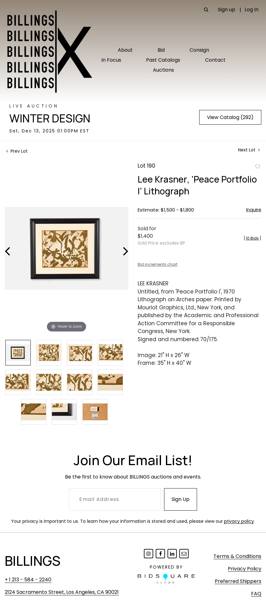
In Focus (111, 60)
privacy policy (239, 521)
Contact (215, 60)
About (125, 50)
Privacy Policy (244, 568)
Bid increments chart (157, 264)
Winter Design (49, 118)
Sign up (226, 9)
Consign (199, 50)
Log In (252, 9)
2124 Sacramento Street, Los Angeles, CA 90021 (62, 592)
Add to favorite (257, 166)
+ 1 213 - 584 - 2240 (28, 579)
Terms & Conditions (237, 556)
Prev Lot (17, 151)
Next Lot (249, 150)
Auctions (163, 70)
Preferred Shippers (238, 581)
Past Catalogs (163, 60)
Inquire (253, 209)
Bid (161, 50)
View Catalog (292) (230, 117)
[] (252, 238)
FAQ (256, 593)
